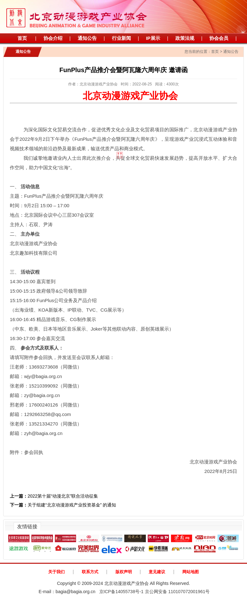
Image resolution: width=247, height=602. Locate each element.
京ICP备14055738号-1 (121, 591)
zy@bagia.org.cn (42, 395)
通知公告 (87, 38)
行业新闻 (121, 38)
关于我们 (56, 571)
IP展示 (153, 38)
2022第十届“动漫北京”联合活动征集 (54, 496)
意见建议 (157, 571)
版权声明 (123, 571)
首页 (22, 38)
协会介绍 (52, 38)
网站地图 (190, 571)
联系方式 (90, 571)
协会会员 (218, 38)
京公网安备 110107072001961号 (177, 591)
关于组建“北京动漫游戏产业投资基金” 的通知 (63, 504)
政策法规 (184, 38)
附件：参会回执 (26, 452)
